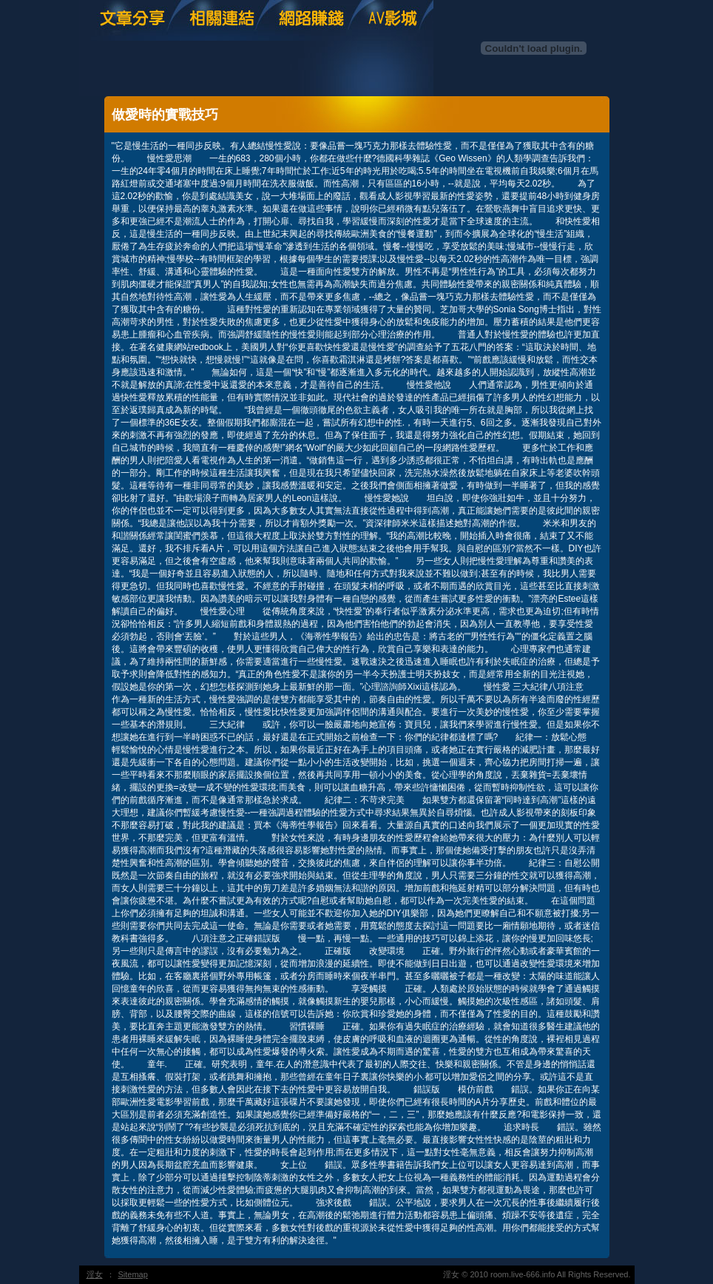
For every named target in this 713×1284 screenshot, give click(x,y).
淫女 (95, 1274)
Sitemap (133, 1274)
